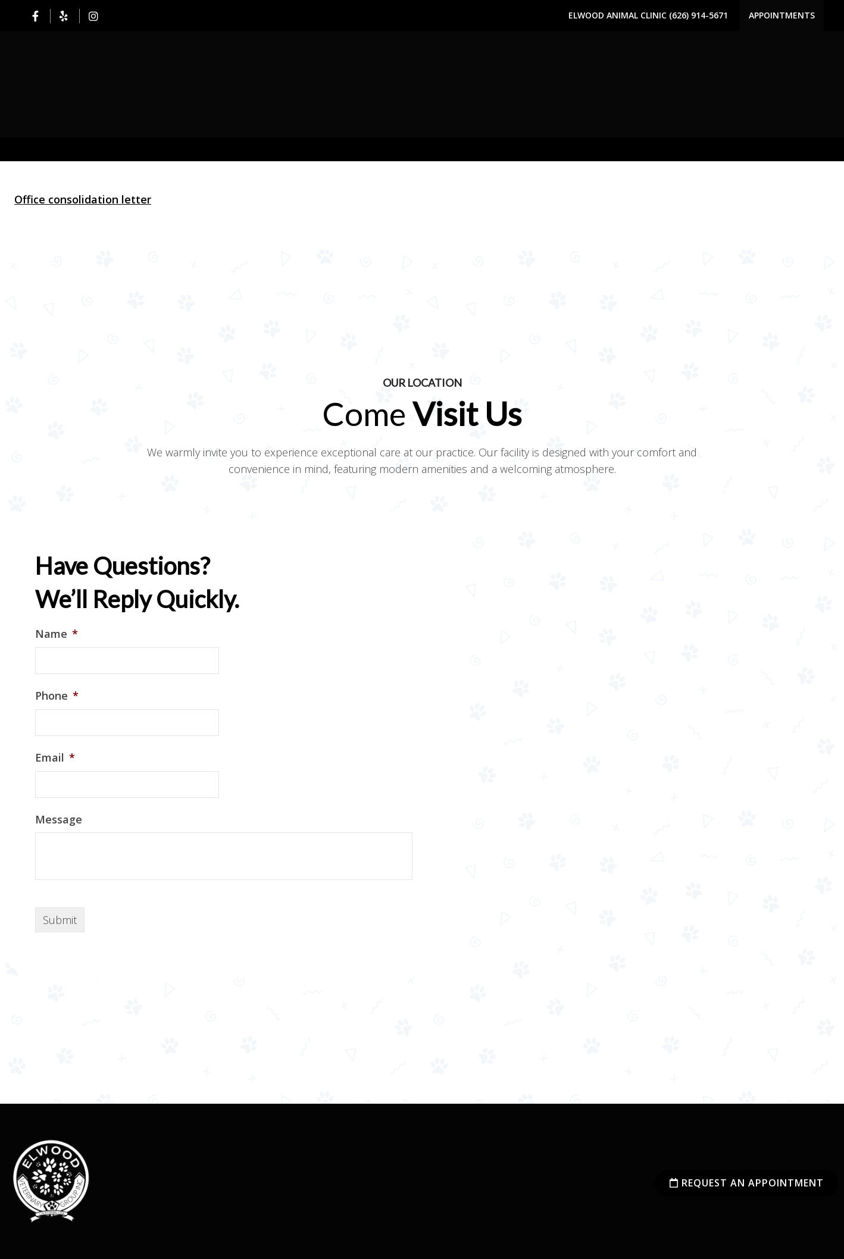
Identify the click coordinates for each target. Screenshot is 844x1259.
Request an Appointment (747, 1182)
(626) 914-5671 (698, 15)
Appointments (782, 15)
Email (55, 758)
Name (56, 634)
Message (58, 819)
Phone (57, 696)
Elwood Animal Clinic (618, 15)
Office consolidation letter (82, 199)
